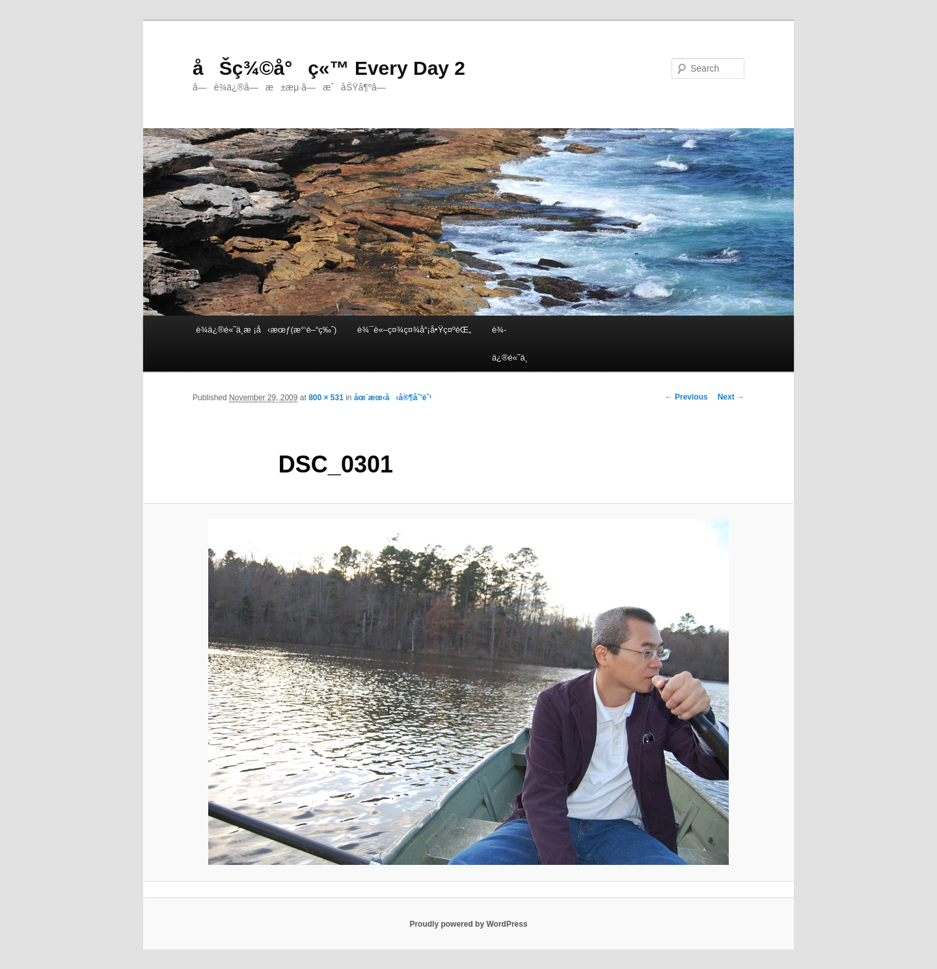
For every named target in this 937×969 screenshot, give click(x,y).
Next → (731, 397)
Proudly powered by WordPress (468, 924)
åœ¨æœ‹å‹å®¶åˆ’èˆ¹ (393, 397)
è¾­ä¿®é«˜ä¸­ (510, 343)
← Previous (686, 397)
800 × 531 (326, 397)
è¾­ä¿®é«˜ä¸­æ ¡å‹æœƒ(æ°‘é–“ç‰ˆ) (266, 329)
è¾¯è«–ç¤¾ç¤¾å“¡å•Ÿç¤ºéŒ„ (414, 329)
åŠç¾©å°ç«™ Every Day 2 (329, 68)
